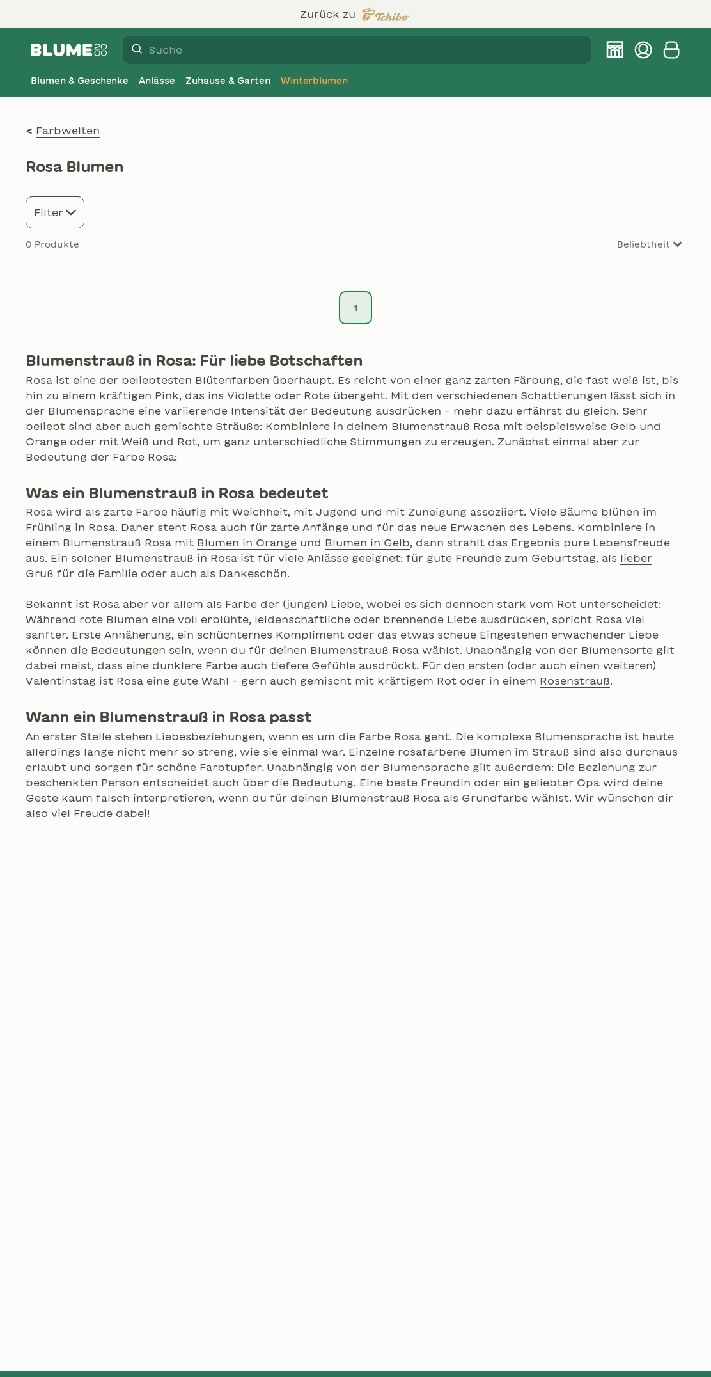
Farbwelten (68, 130)
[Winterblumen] (315, 80)
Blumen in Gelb (367, 542)
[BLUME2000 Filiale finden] (615, 50)
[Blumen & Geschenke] (80, 80)
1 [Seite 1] (356, 307)
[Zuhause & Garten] (227, 80)
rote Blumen (113, 619)
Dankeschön (253, 573)
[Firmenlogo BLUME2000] (69, 50)
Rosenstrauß (575, 681)
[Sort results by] (634, 245)
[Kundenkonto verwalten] (643, 50)
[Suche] (133, 50)
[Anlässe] (157, 80)
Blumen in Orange (247, 542)
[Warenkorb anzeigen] (671, 50)
